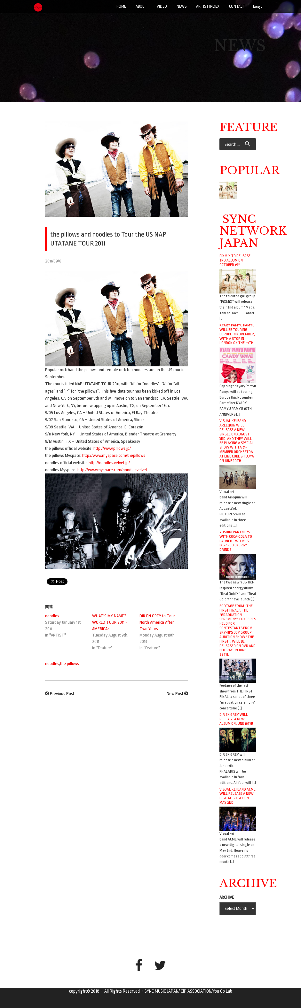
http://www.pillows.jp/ (112, 448)
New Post (175, 693)
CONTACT (237, 6)
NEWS (181, 6)
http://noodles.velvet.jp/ (109, 462)
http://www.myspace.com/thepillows (113, 455)
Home (121, 6)
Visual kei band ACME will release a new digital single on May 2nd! (237, 796)
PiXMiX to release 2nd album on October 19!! (234, 260)
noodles (52, 615)
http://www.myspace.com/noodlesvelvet (112, 469)
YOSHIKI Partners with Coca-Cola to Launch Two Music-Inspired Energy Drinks (236, 541)
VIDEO (162, 6)
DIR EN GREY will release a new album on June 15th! (236, 719)
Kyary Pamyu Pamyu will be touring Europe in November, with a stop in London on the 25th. (237, 334)
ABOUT (141, 6)
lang (258, 7)
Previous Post (62, 693)
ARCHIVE (226, 897)
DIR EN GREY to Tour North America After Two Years (157, 622)
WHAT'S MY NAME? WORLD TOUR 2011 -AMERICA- (109, 622)
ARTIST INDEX (207, 6)
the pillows (69, 663)
